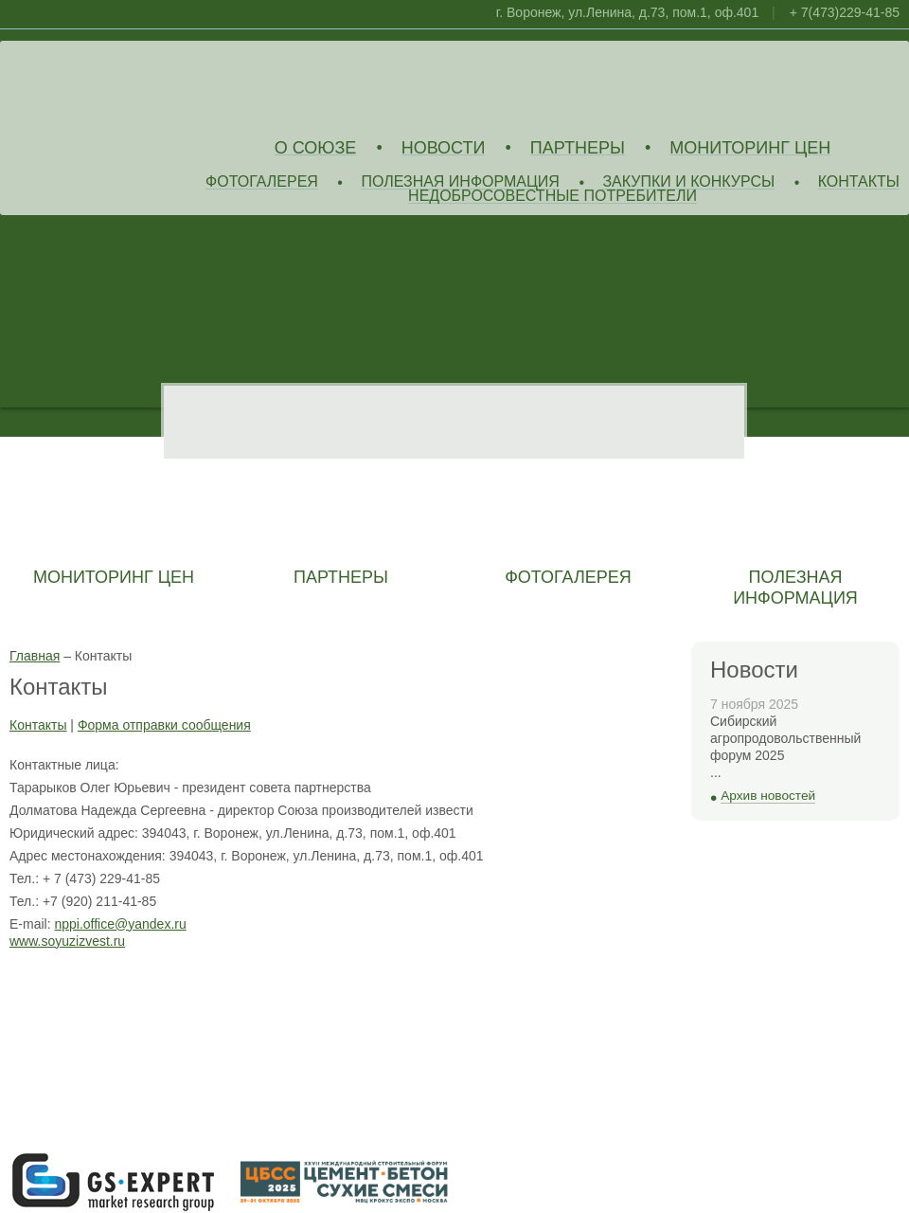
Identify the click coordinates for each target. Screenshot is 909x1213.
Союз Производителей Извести (146, 86)
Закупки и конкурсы (688, 182)
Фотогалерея (261, 182)
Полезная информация (460, 182)
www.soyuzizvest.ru (67, 941)
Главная (34, 655)
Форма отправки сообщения (164, 725)
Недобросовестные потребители (552, 197)
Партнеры (577, 148)
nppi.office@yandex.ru (120, 924)
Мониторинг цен (749, 148)
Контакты (859, 182)
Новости (443, 148)
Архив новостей (768, 795)
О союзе (316, 148)
